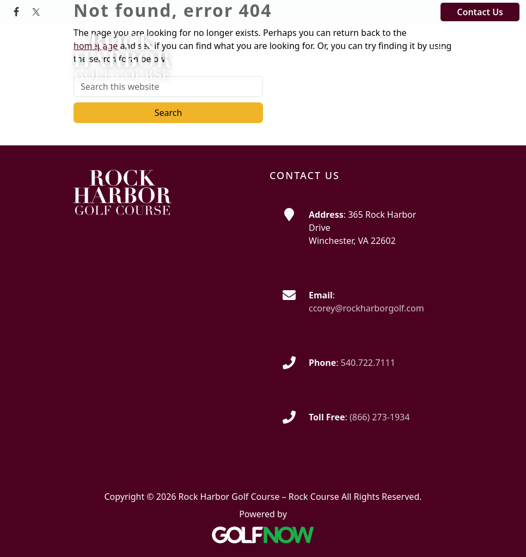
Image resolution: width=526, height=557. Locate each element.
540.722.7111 (368, 363)
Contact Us (480, 12)
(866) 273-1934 (379, 417)
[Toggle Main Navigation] (437, 43)
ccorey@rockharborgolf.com (366, 308)
